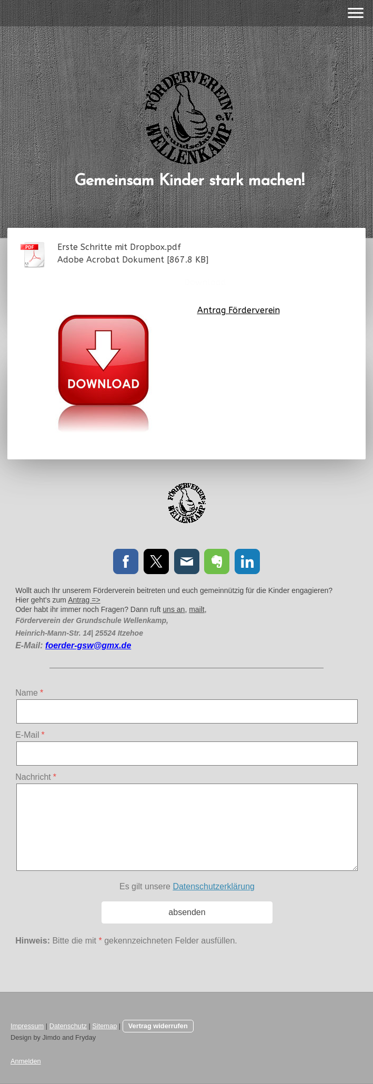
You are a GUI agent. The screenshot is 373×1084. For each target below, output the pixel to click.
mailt (197, 609)
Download (205, 282)
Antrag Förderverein (238, 310)
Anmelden (26, 1061)
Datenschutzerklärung (214, 886)
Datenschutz (68, 1026)
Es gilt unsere (187, 886)
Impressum (27, 1026)
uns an (174, 609)
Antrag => (84, 600)
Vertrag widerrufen (158, 1026)
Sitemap (104, 1026)
